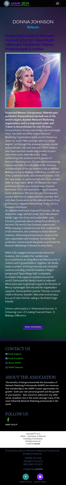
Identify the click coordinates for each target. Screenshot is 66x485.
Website (33, 27)
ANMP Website (15, 367)
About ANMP (14, 362)
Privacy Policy (33, 461)
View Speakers (33, 327)
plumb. (37, 444)
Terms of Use (33, 458)
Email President (15, 358)
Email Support (14, 354)
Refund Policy (33, 464)
